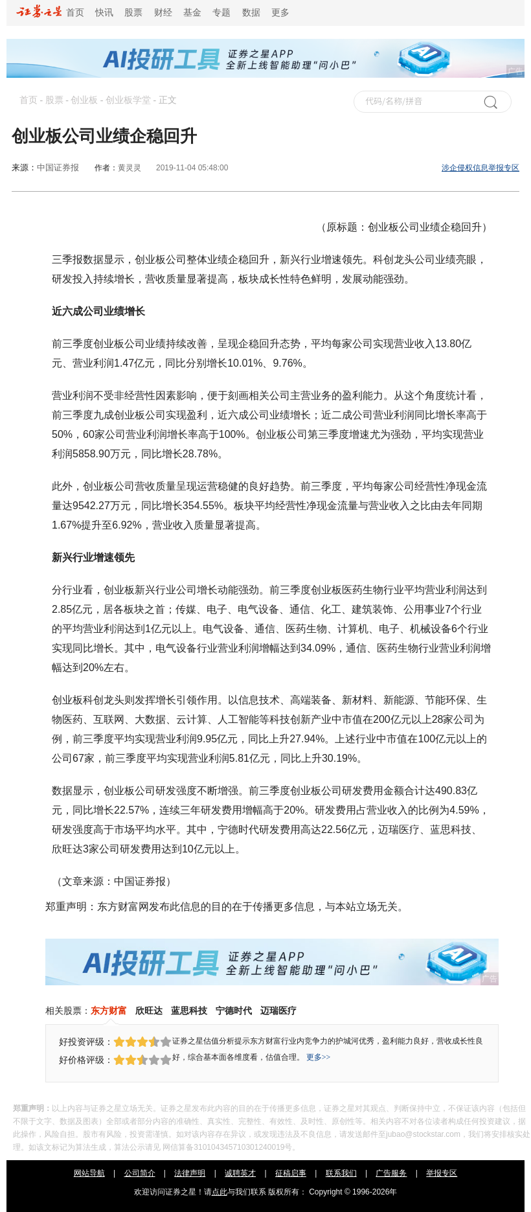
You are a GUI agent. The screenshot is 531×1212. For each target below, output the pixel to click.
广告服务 (391, 1173)
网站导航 (89, 1173)
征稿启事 (290, 1173)
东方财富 (109, 1010)
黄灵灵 (129, 167)
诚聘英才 (240, 1173)
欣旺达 (149, 1010)
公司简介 (139, 1173)
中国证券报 (58, 167)
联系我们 (341, 1173)
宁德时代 (234, 1010)
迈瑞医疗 (278, 1010)
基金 (192, 12)
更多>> (318, 1057)
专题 (221, 12)
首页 (50, 12)
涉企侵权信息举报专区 (480, 167)
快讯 (104, 12)
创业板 (84, 100)
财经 (163, 12)
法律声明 (189, 1173)
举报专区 (441, 1173)
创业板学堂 (128, 100)
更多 (280, 12)
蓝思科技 (189, 1010)
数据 (251, 12)
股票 (133, 12)
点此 (219, 1191)
